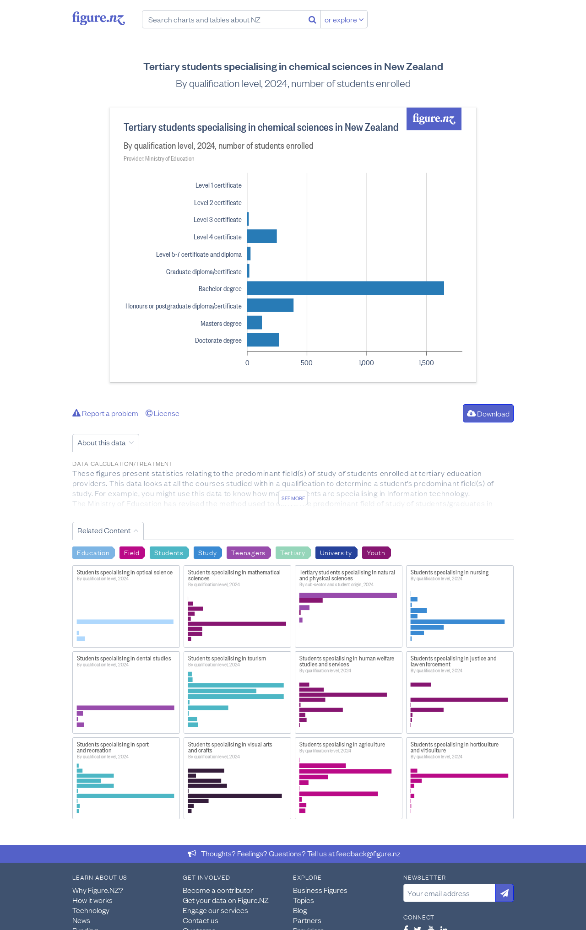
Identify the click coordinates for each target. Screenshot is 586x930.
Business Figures (320, 890)
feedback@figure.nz (368, 853)
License (162, 413)
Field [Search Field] (132, 552)
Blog (300, 910)
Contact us (200, 920)
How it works (92, 900)
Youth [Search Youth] (376, 552)
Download (488, 413)
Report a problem (105, 413)
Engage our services (215, 910)
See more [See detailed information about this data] (293, 498)
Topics (303, 900)
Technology (90, 910)
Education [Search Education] (93, 552)
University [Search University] (336, 552)
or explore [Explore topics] (344, 19)
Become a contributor (218, 890)
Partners (307, 920)
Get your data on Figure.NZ (226, 900)
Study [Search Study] (207, 552)
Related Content (103, 530)
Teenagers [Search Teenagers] (248, 552)
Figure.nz (98, 18)
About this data (101, 442)
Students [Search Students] (169, 552)
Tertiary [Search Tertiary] (292, 552)
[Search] (312, 19)
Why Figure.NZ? (97, 890)
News (81, 920)
